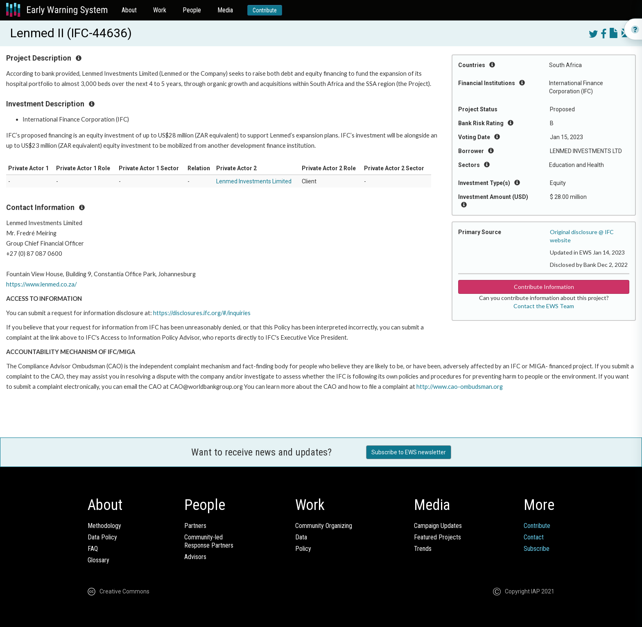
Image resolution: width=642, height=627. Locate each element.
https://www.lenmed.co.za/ (41, 284)
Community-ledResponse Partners (208, 541)
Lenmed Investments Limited (254, 181)
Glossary (98, 560)
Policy (303, 549)
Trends (423, 549)
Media (225, 10)
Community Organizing (323, 526)
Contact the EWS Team (543, 305)
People (192, 10)
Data (301, 537)
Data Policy (102, 537)
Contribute (265, 10)
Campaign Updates (438, 526)
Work (159, 10)
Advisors (195, 557)
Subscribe (536, 549)
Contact (534, 537)
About (129, 10)
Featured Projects (437, 537)
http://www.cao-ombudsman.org (459, 386)
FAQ (93, 549)
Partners (195, 526)
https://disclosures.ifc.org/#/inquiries (202, 312)
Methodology (104, 526)
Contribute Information (544, 286)
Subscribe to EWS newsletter (408, 452)
